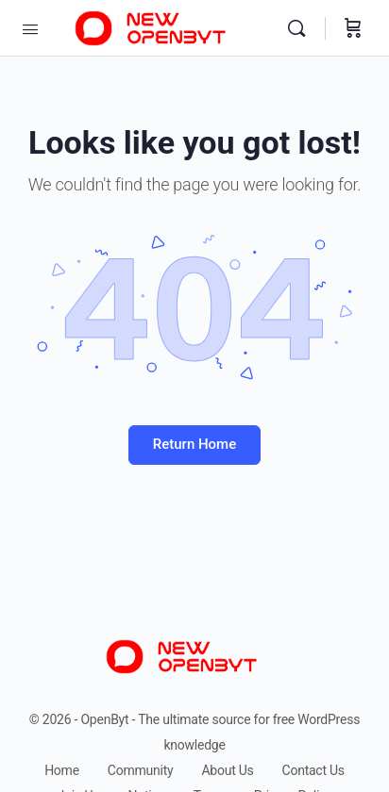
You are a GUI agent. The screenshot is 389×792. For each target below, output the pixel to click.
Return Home (194, 444)
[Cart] (353, 28)
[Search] (301, 28)
